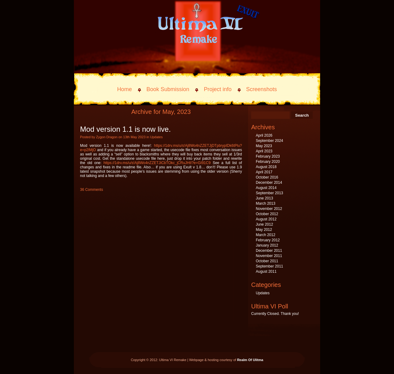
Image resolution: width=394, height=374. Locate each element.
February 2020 (268, 161)
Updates (156, 137)
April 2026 (264, 135)
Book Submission (168, 89)
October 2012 (267, 214)
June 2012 (264, 224)
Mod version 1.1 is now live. (125, 129)
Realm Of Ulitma (250, 360)
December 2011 (269, 250)
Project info (217, 89)
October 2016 (267, 177)
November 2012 (269, 209)
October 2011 (267, 261)
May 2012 (264, 229)
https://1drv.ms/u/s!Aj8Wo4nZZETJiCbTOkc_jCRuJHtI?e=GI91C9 (157, 163)
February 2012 (268, 240)
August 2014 (266, 188)
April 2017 (264, 172)
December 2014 (269, 182)
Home (124, 89)
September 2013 (269, 193)
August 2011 (266, 271)
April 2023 (264, 151)
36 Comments (91, 189)
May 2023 (264, 146)
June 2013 (264, 198)
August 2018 (266, 167)
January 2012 (267, 245)
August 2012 (266, 219)
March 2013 (265, 203)
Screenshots (261, 89)
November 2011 (269, 256)
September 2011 (269, 266)
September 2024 (269, 141)
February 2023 (268, 156)
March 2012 (265, 235)
